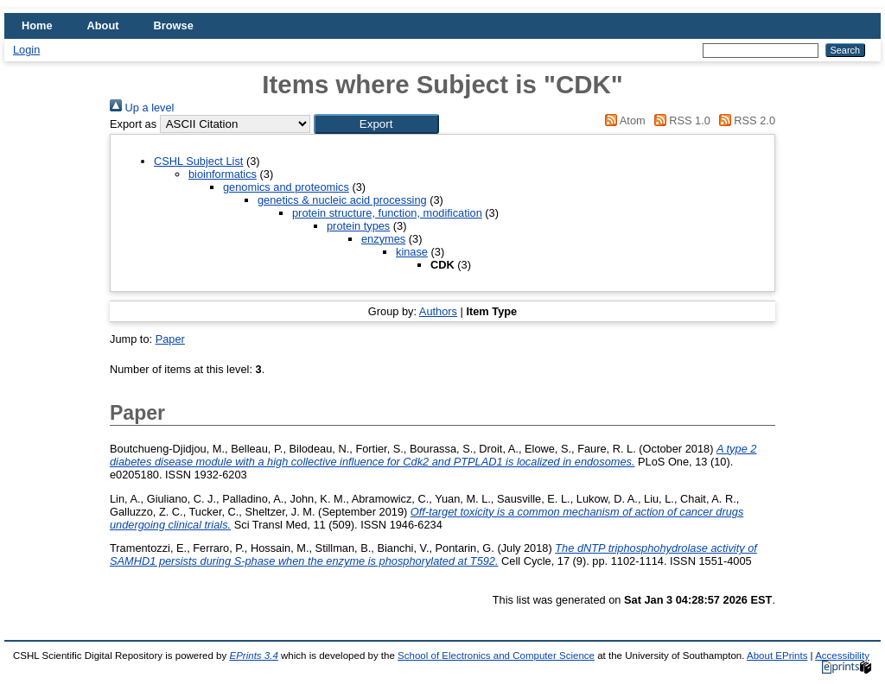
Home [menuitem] (37, 25)
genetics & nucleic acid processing (342, 199)
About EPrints (777, 655)
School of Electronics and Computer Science (496, 655)
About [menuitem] (103, 25)
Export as (133, 123)
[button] (376, 124)
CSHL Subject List (198, 161)
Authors (438, 311)
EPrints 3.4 (253, 655)
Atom (623, 120)
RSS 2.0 (744, 120)
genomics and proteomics (286, 186)
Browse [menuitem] (174, 25)
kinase (412, 251)
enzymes (383, 238)
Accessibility (842, 655)
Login (26, 49)
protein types (358, 225)
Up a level (142, 107)
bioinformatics (222, 174)
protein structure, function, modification (387, 212)
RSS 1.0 (679, 120)
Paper (170, 338)
